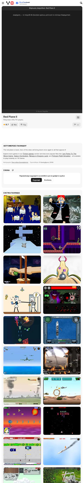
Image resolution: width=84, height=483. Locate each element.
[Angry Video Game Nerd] (62, 239)
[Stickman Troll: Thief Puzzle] (22, 300)
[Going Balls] (62, 270)
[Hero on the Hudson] (62, 451)
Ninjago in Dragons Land (38, 156)
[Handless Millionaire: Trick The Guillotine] (22, 270)
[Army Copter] (62, 391)
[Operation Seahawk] (62, 330)
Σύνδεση (47, 180)
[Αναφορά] (76, 125)
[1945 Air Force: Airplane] (22, 330)
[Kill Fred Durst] (62, 209)
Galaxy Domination (21, 156)
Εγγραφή (36, 180)
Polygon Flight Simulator (61, 156)
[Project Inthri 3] (22, 421)
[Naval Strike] (22, 360)
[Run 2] (22, 239)
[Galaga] (62, 421)
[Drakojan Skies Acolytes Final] (62, 360)
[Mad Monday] (22, 451)
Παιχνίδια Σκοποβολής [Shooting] (20, 162)
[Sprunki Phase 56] (62, 300)
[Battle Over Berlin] (22, 391)
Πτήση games (28, 154)
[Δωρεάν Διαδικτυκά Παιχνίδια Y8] (10, 3)
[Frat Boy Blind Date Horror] (22, 209)
